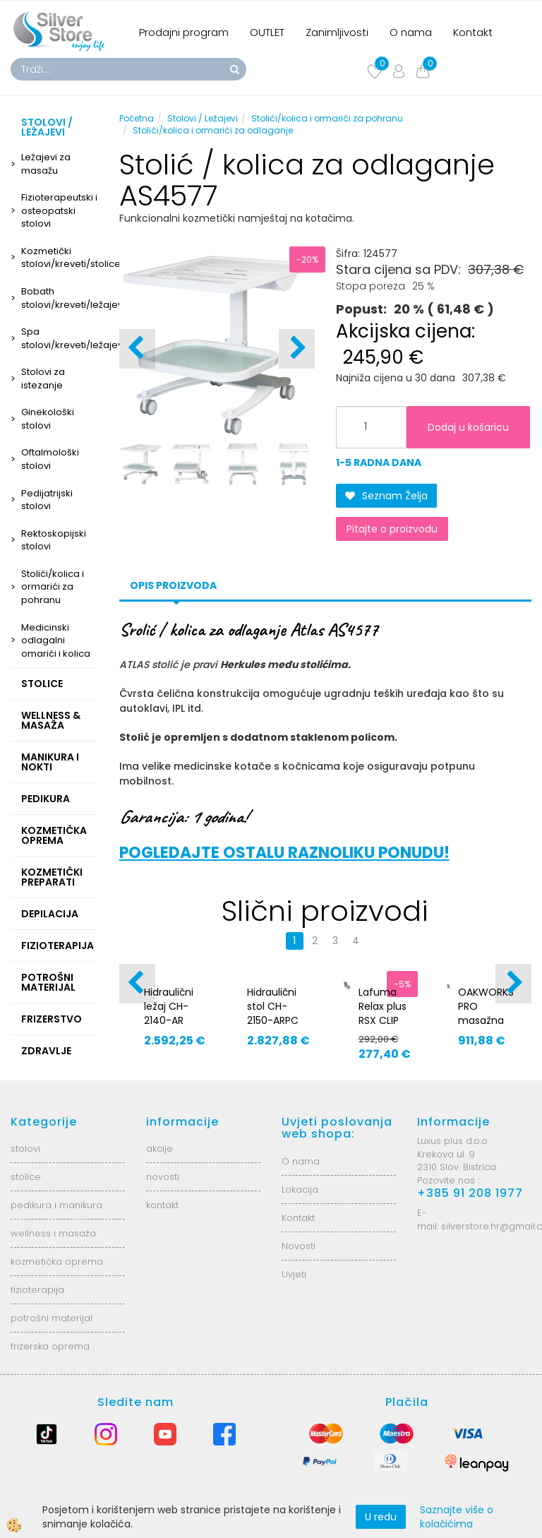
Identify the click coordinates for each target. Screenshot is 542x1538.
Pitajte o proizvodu (392, 529)
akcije (159, 1148)
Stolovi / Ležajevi (202, 118)
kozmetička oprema (57, 1261)
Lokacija (300, 1189)
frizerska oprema (50, 1346)
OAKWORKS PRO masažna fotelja (486, 1013)
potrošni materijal (51, 1318)
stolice (26, 1177)
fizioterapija (37, 1289)
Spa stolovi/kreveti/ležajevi (59, 338)
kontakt (162, 1205)
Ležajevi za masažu (46, 163)
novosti (162, 1177)
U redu (381, 1517)
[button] (297, 349)
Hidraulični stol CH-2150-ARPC (273, 1006)
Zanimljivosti (337, 32)
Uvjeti (294, 1274)
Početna (136, 118)
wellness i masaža (53, 1233)
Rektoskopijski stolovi (53, 540)
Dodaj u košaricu (468, 427)
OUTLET (267, 32)
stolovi (25, 1148)
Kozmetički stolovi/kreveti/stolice (59, 257)
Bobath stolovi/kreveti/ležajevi (59, 298)
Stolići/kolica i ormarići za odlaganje (213, 130)
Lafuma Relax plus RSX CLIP (382, 1006)
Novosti (298, 1246)
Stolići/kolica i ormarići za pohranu (52, 587)
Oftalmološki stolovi (50, 459)
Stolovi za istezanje (43, 378)
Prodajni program (184, 32)
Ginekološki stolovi (47, 418)
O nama (411, 32)
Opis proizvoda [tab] (173, 585)
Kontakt (473, 32)
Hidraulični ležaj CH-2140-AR (168, 1006)
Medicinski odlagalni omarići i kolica (55, 640)
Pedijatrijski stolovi (47, 500)
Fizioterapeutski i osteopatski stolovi (59, 210)
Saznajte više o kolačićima (456, 1517)
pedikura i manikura (56, 1205)
